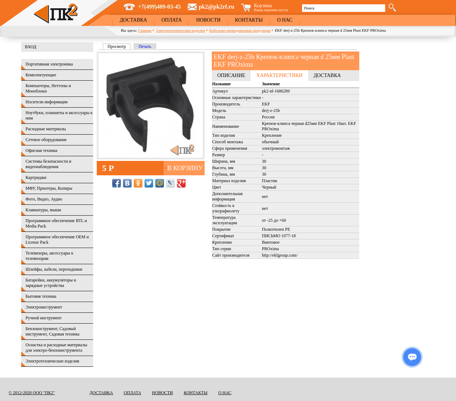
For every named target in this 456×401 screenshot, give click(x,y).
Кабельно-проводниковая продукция (239, 30)
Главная (144, 30)
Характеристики (279, 75)
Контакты (249, 20)
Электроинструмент (44, 307)
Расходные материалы (46, 128)
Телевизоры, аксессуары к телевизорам (49, 256)
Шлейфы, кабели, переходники (54, 269)
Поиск (309, 8)
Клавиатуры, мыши (43, 209)
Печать (144, 46)
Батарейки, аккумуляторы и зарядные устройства (51, 283)
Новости (208, 20)
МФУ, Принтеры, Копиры (49, 188)
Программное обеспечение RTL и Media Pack (56, 223)
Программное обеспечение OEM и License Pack (57, 239)
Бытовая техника (41, 296)
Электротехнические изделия (180, 30)
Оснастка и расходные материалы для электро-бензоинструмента (56, 347)
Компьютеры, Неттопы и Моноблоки (48, 88)
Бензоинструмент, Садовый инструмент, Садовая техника (52, 331)
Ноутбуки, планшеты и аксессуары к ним (59, 115)
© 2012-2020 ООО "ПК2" (32, 392)
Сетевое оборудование (46, 139)
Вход (30, 46)
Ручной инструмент (43, 317)
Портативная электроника (49, 64)
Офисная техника (42, 150)
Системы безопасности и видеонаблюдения (48, 164)
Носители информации (47, 101)
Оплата (171, 20)
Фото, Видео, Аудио (44, 199)
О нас (284, 20)
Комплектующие (41, 74)
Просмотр (119, 46)
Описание (231, 75)
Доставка (133, 20)
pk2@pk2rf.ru (216, 7)
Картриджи (36, 177)
